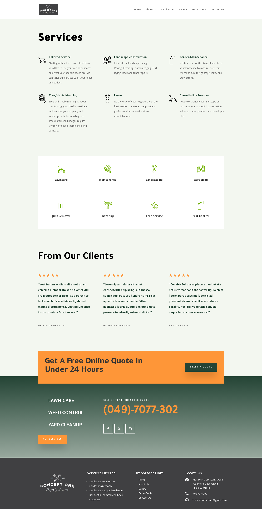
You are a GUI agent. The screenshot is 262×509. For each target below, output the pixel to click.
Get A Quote (198, 9)
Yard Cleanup (65, 425)
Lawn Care (61, 401)
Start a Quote (201, 367)
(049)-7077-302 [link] (140, 411)
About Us (151, 9)
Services (166, 9)
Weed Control (65, 413)
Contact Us (217, 9)
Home (137, 9)
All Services (52, 439)
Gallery (183, 9)
